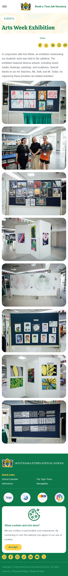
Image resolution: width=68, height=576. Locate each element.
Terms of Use (36, 571)
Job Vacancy (58, 6)
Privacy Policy (20, 571)
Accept (13, 547)
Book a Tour (42, 6)
